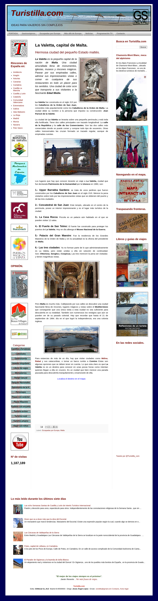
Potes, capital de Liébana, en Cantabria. (41, 546)
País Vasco (18, 128)
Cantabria (17, 85)
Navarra (16, 125)
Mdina (104, 358)
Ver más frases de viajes (86, 579)
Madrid (16, 118)
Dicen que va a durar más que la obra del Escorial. (45, 519)
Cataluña (17, 97)
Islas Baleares (19, 112)
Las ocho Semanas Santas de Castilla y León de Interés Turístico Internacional (57, 505)
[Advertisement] (71, 458)
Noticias (89, 33)
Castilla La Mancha (17, 89)
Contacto (121, 33)
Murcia (16, 122)
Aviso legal (124, 589)
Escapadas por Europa (50, 33)
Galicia (16, 109)
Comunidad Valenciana (18, 101)
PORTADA (13, 33)
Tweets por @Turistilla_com (127, 456)
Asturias (16, 78)
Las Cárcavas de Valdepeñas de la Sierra (41, 533)
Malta (62, 430)
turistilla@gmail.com (104, 589)
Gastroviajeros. (29, 33)
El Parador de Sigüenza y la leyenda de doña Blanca (46, 560)
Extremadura (18, 106)
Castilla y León (19, 94)
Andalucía (17, 72)
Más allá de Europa (72, 33)
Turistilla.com (37, 13)
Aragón (16, 75)
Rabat (38, 361)
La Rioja (16, 115)
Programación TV (104, 33)
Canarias (17, 82)
